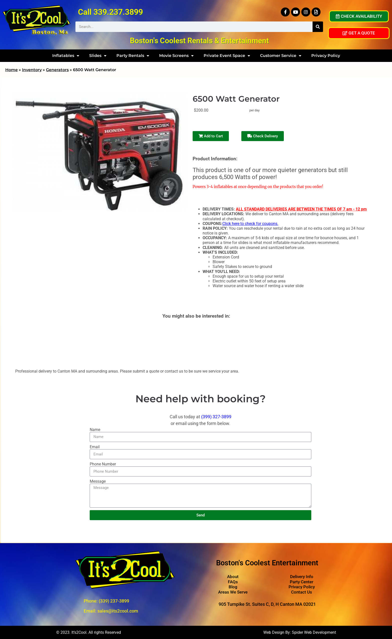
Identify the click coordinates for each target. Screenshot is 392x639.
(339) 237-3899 (114, 601)
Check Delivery (262, 136)
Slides (97, 55)
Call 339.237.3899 (110, 12)
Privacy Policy (325, 55)
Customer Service (280, 55)
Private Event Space (227, 55)
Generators (57, 69)
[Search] (318, 26)
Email (95, 446)
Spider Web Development (314, 632)
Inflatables (65, 55)
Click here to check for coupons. (250, 223)
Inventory (32, 69)
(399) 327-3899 (216, 416)
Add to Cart (211, 136)
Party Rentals (132, 55)
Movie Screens (176, 55)
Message (98, 481)
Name (95, 429)
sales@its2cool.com (117, 611)
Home (11, 69)
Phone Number (103, 464)
